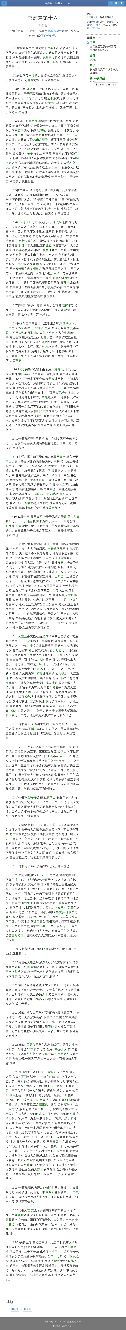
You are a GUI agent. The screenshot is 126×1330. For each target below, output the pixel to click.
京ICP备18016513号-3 (62, 1326)
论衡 (15, 1309)
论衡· (27, 1309)
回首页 (112, 85)
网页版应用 (47, 35)
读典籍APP (54, 30)
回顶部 (100, 85)
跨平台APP (94, 25)
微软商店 (95, 28)
